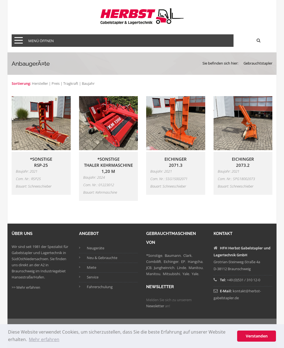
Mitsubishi (171, 273)
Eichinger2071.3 (175, 162)
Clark (187, 255)
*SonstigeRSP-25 (41, 162)
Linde (181, 267)
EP (183, 261)
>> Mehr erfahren (26, 287)
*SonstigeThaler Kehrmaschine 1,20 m (108, 165)
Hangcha (195, 261)
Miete (91, 267)
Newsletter (155, 305)
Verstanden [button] (257, 336)
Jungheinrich (164, 267)
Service (92, 277)
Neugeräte (95, 247)
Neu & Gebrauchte (102, 257)
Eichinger (171, 261)
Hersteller (40, 83)
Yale (185, 273)
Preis (56, 83)
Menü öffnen (41, 40)
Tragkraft (70, 83)
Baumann (173, 255)
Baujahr (88, 83)
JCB (148, 267)
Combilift (153, 261)
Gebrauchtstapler (258, 63)
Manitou (196, 267)
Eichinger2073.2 (243, 162)
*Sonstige (154, 255)
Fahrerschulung (100, 286)
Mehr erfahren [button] (44, 339)
